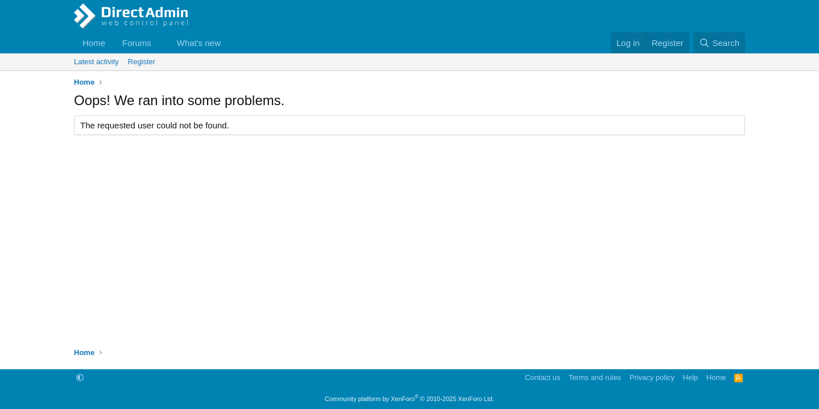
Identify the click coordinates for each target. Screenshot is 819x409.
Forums (136, 43)
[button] (160, 42)
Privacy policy (652, 377)
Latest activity (96, 61)
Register (141, 61)
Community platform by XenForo (409, 398)
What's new (199, 43)
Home (93, 43)
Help (690, 377)
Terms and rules (595, 377)
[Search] (719, 42)
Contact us (542, 377)
